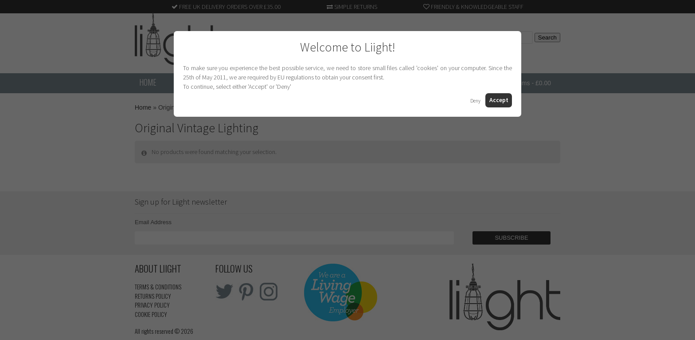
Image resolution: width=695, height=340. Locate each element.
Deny (475, 101)
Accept (498, 100)
